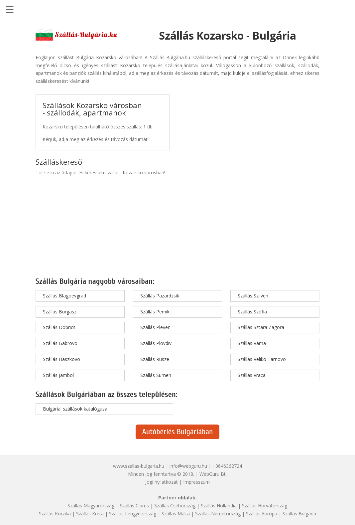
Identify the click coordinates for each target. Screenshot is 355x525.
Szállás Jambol (58, 375)
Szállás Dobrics (59, 327)
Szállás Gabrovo (60, 343)
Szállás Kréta (90, 513)
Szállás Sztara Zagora (261, 327)
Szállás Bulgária (299, 513)
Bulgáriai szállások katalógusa (75, 409)
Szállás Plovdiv (156, 343)
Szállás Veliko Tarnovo (262, 359)
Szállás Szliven (253, 295)
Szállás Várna (252, 343)
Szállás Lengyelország (132, 513)
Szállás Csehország (174, 505)
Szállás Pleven (155, 327)
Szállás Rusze (154, 359)
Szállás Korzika (55, 513)
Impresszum (196, 482)
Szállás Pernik (155, 311)
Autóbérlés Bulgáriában (177, 431)
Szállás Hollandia (219, 505)
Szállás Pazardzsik (159, 295)
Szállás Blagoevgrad (64, 295)
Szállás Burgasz (59, 311)
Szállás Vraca (252, 375)
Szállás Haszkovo (61, 359)
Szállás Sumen (155, 375)
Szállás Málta (176, 513)
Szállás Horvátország (264, 505)
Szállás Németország (218, 513)
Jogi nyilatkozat (161, 482)
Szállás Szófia (252, 311)
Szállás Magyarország (90, 505)
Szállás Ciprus (134, 505)
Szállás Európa (261, 513)
